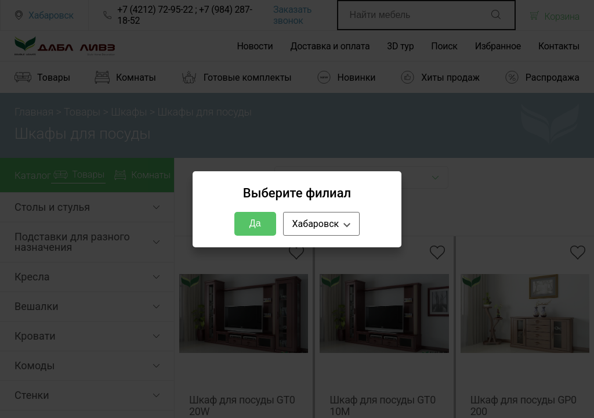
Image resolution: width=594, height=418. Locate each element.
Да (255, 223)
